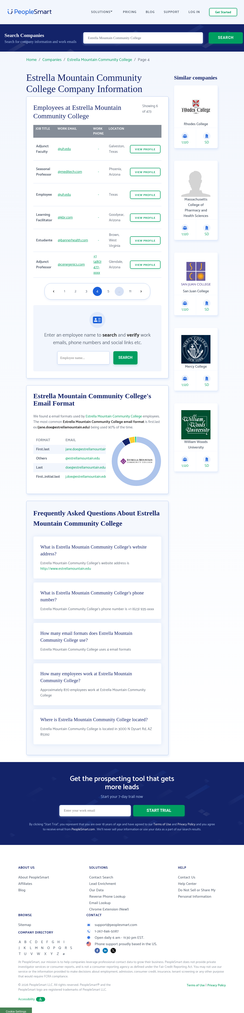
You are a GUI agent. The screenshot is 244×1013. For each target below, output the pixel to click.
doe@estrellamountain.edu (85, 467)
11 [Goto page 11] (130, 291)
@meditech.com (70, 172)
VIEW (145, 149)
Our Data (96, 890)
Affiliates (25, 884)
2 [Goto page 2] (75, 291)
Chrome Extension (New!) (109, 909)
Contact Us (186, 877)
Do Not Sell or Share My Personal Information (196, 893)
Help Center (187, 884)
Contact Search (101, 877)
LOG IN (194, 12)
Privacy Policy (186, 824)
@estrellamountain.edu (82, 458)
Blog (22, 890)
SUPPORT (171, 12)
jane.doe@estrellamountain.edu (89, 449)
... (119, 291)
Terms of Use (162, 824)
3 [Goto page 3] (86, 291)
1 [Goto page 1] (64, 291)
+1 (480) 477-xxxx (97, 264)
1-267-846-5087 (102, 931)
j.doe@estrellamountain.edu (86, 477)
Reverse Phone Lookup (107, 897)
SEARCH (226, 37)
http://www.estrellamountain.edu (65, 569)
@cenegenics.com (71, 264)
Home (31, 59)
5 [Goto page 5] (108, 291)
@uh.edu (64, 149)
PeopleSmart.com (83, 829)
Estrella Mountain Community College (99, 59)
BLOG (150, 12)
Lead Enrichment (102, 884)
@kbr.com (65, 217)
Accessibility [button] (31, 999)
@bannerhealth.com (73, 240)
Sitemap (24, 925)
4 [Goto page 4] (97, 291)
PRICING (130, 12)
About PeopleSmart (33, 877)
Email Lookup (100, 903)
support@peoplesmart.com (111, 925)
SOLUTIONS (102, 12)
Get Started (223, 12)
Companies (52, 59)
